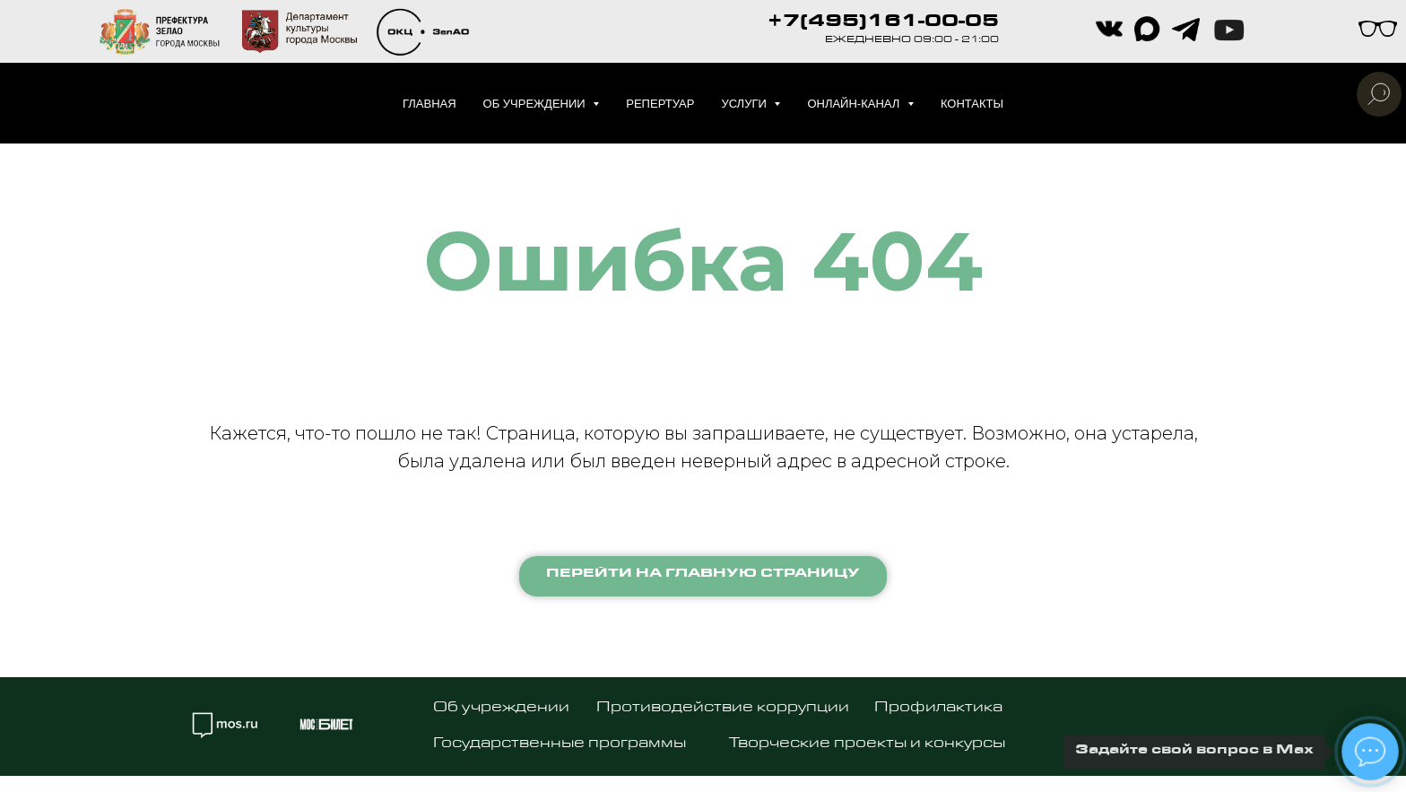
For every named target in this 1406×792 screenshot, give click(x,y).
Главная (429, 103)
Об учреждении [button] (536, 103)
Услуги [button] (745, 103)
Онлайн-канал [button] (855, 103)
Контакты (972, 103)
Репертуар (660, 103)
